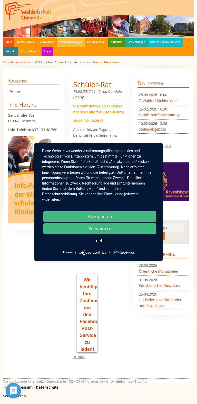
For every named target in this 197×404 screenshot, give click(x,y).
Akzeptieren (100, 216)
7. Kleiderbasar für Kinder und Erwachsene (160, 302)
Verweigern (99, 228)
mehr (99, 240)
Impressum (23, 387)
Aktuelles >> (82, 62)
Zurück (79, 356)
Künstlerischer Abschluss (159, 285)
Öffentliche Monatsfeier (158, 271)
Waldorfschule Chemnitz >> (53, 62)
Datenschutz (47, 387)
